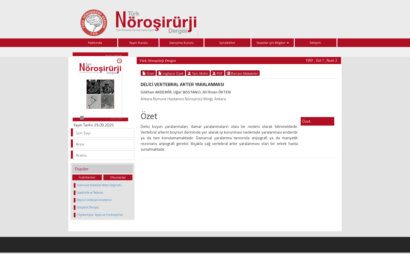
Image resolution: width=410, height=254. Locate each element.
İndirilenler (87, 177)
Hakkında (95, 42)
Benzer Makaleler (242, 73)
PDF (217, 73)
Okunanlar (118, 177)
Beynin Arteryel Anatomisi (94, 200)
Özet (148, 73)
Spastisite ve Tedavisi (90, 192)
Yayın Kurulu (138, 42)
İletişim (315, 42)
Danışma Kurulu (181, 42)
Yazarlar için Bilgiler (272, 42)
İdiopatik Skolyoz (88, 207)
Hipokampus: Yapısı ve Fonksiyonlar (100, 214)
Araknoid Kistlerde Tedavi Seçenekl (99, 185)
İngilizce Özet (170, 73)
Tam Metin (198, 73)
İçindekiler (227, 42)
